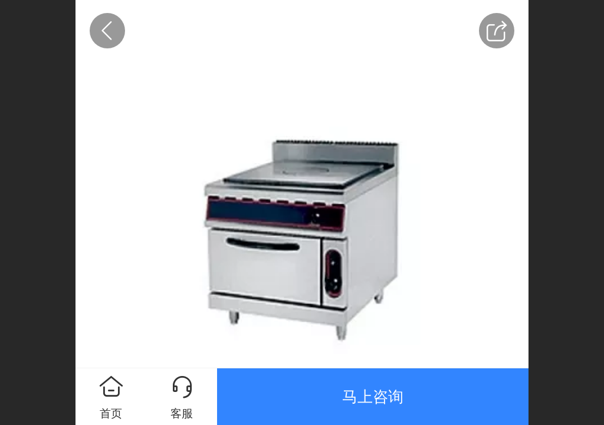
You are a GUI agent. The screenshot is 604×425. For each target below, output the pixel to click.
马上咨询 (372, 397)
